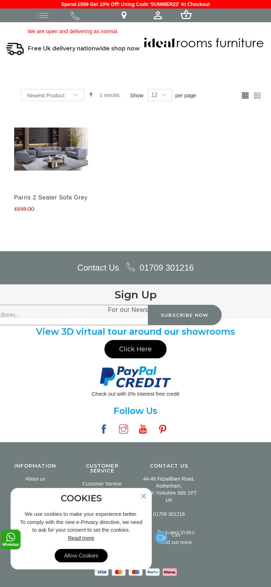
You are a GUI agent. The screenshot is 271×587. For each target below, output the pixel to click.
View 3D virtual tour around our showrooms (135, 331)
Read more (81, 538)
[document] (81, 528)
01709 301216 (167, 266)
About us (35, 478)
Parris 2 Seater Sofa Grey (51, 197)
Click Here (135, 348)
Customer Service (102, 483)
